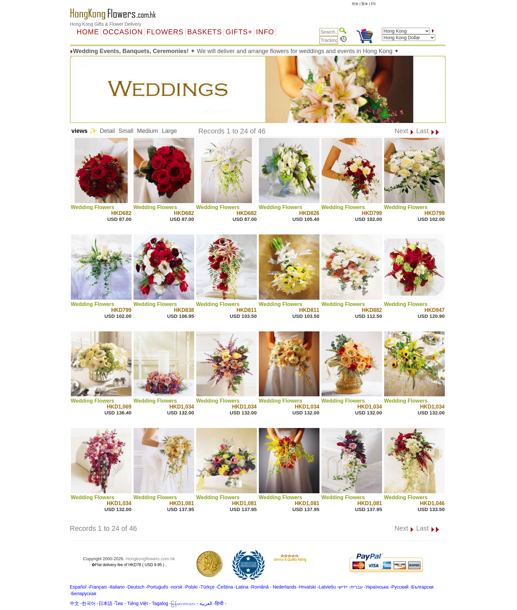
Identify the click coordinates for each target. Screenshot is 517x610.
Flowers (164, 32)
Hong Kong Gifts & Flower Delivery (105, 24)
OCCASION (123, 32)
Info (265, 32)
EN (373, 4)
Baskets (204, 32)
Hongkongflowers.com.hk (150, 558)
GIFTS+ (239, 32)
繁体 (364, 4)
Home (88, 32)
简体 (355, 4)
